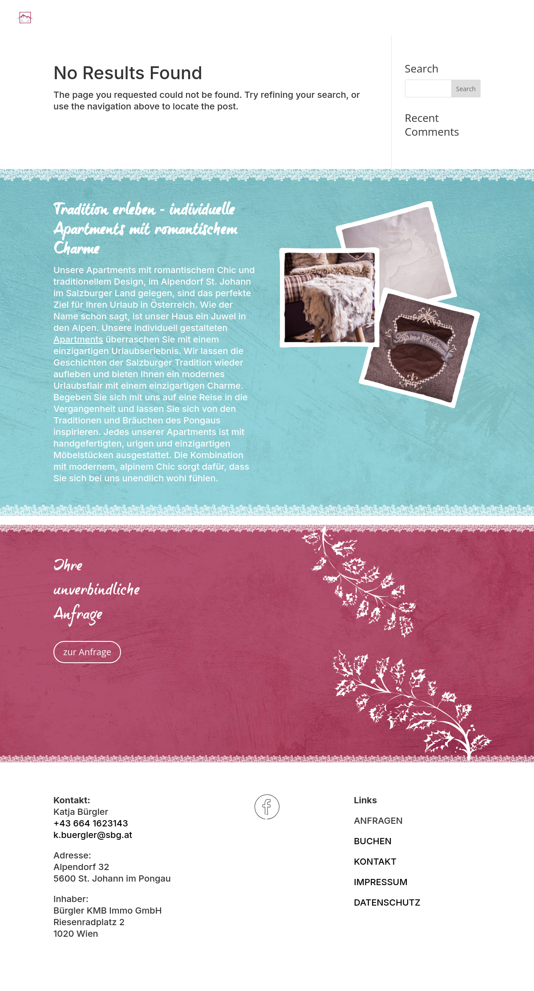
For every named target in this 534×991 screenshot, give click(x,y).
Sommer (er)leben (478, 19)
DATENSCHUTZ (387, 902)
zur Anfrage (87, 652)
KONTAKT (375, 861)
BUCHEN (373, 841)
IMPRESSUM (380, 882)
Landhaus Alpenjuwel (175, 19)
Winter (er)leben (386, 19)
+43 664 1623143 (90, 823)
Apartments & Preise (287, 19)
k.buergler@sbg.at (92, 835)
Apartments (78, 339)
